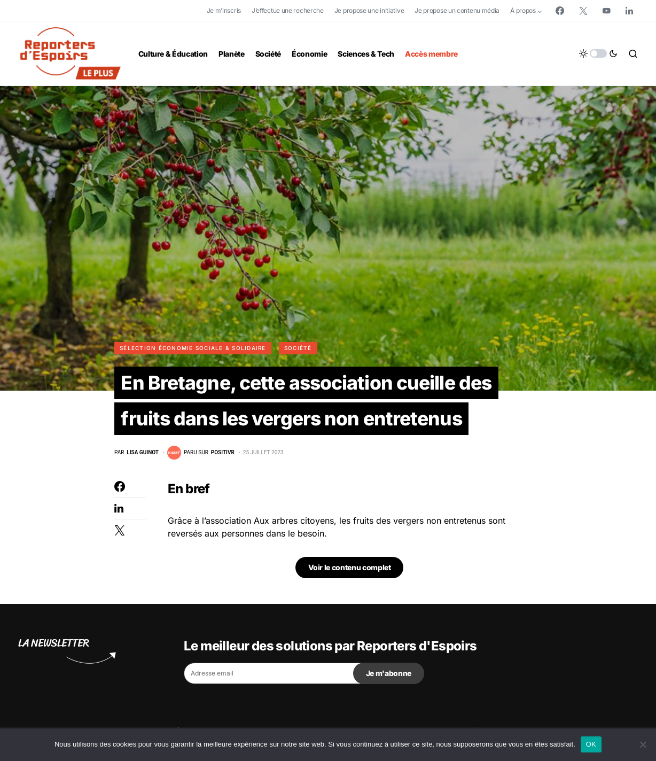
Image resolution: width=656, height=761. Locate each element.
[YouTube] (606, 10)
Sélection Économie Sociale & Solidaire (193, 348)
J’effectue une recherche (288, 10)
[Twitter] (583, 10)
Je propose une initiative (369, 10)
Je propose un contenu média (457, 10)
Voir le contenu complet (349, 576)
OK (591, 744)
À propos (523, 10)
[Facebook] (559, 10)
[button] (598, 53)
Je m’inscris (224, 10)
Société (298, 348)
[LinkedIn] (629, 10)
